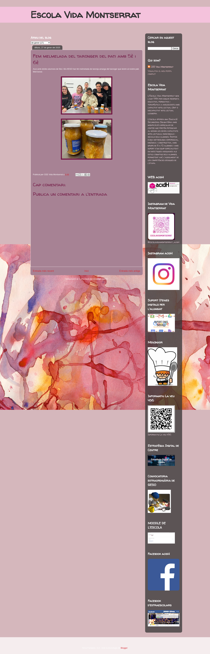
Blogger (124, 648)
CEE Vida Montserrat (162, 66)
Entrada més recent (43, 271)
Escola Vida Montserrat (85, 14)
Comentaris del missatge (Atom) (93, 279)
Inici (86, 271)
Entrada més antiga (129, 271)
